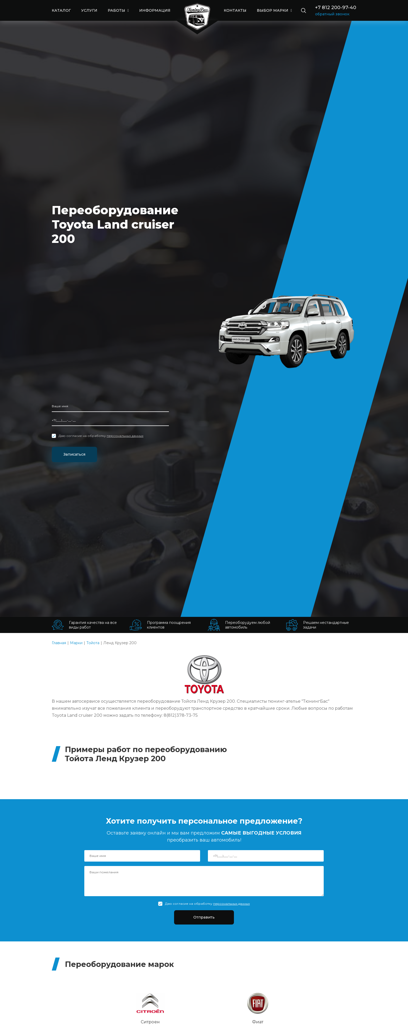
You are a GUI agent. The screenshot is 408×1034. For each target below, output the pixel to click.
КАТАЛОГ (61, 10)
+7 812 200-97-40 (335, 7)
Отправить (204, 918)
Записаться (80, 454)
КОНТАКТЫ (235, 10)
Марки (76, 643)
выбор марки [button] (273, 10)
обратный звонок (332, 14)
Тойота (92, 643)
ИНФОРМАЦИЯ (154, 10)
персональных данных (125, 435)
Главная (59, 643)
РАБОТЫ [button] (117, 10)
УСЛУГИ (89, 10)
